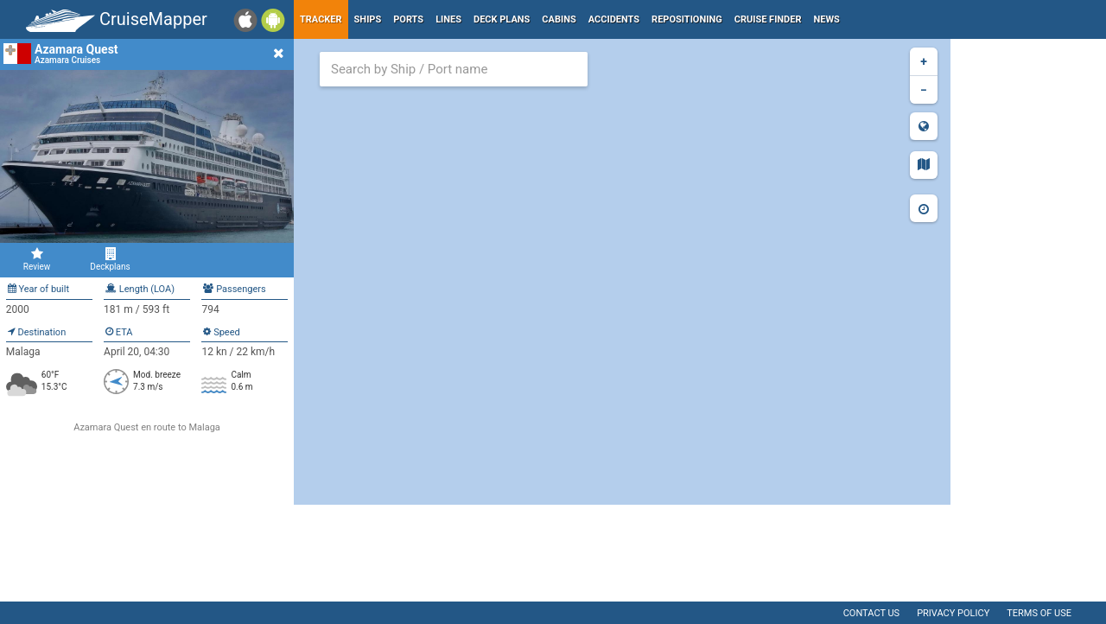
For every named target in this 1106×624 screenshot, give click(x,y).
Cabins (558, 19)
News (827, 19)
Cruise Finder (768, 19)
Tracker (321, 19)
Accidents (613, 19)
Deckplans (110, 259)
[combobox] (454, 69)
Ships (368, 19)
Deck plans (502, 19)
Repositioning (687, 19)
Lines (448, 19)
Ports (408, 19)
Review (36, 259)
